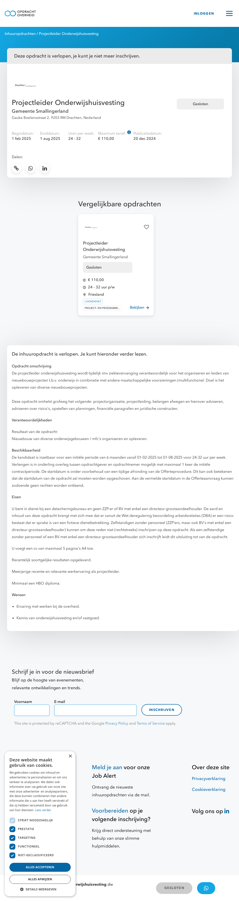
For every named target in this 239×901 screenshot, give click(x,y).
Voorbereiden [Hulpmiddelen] (110, 811)
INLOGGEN (204, 13)
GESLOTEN (174, 888)
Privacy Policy (116, 723)
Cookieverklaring (208, 790)
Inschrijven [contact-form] (161, 710)
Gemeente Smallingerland (40, 111)
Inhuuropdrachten (20, 33)
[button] (40, 889)
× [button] (70, 756)
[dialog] (40, 823)
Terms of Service (151, 723)
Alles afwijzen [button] (40, 879)
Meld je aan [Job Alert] (107, 767)
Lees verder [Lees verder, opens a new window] (43, 810)
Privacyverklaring (208, 779)
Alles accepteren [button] (40, 867)
